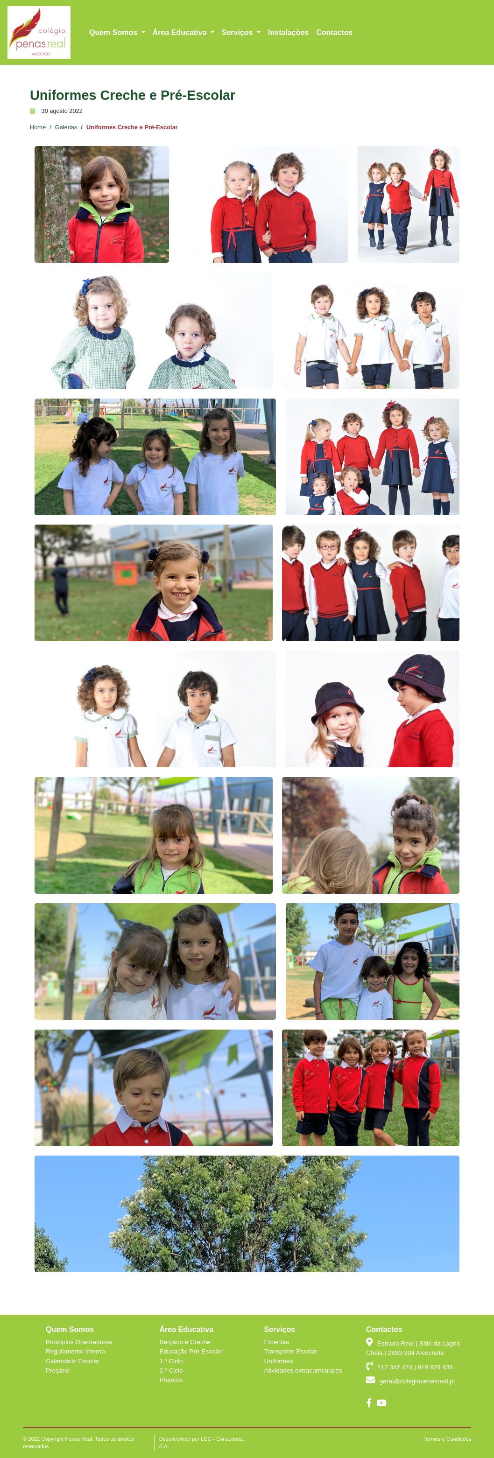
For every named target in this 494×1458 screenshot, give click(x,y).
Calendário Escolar (72, 1361)
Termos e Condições (447, 1439)
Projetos (171, 1379)
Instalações (288, 51)
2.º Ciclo (171, 1370)
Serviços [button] (238, 51)
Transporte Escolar (291, 1351)
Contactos (334, 51)
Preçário (58, 1370)
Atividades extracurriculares (303, 1370)
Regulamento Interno (75, 1351)
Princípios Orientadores (79, 1342)
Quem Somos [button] (114, 51)
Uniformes (278, 1361)
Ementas (276, 1342)
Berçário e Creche (185, 1342)
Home (38, 127)
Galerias (66, 127)
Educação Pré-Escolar (190, 1351)
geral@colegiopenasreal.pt (431, 14)
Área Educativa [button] (181, 51)
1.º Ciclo (171, 1361)
